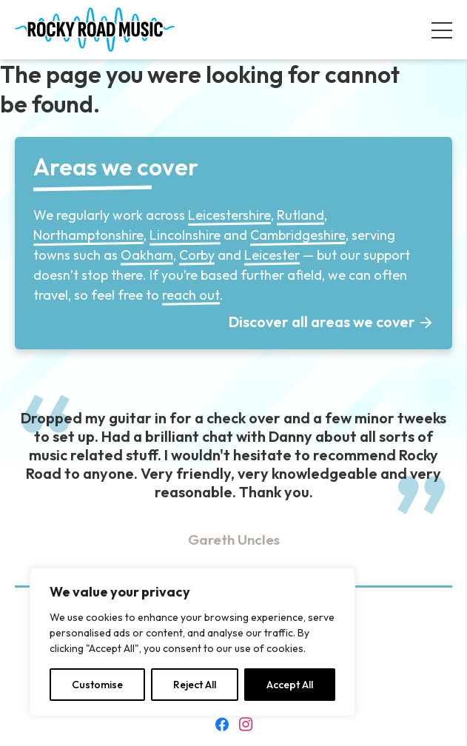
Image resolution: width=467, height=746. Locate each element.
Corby (197, 254)
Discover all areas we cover (322, 321)
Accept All (289, 684)
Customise (97, 684)
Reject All (194, 684)
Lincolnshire (185, 234)
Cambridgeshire (298, 234)
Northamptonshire (88, 234)
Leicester (272, 254)
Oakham (147, 254)
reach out (191, 294)
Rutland (300, 215)
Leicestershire (229, 215)
